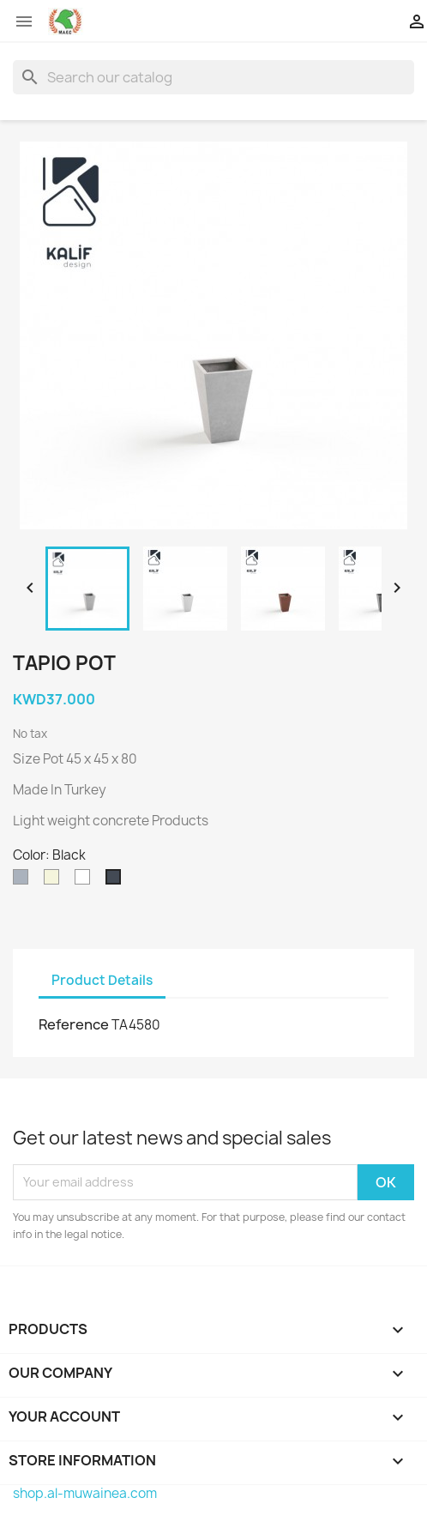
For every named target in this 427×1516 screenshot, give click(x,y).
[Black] (116, 881)
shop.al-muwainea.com (85, 1493)
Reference (74, 1024)
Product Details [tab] (102, 980)
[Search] (213, 77)
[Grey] (24, 881)
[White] (86, 881)
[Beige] (55, 881)
